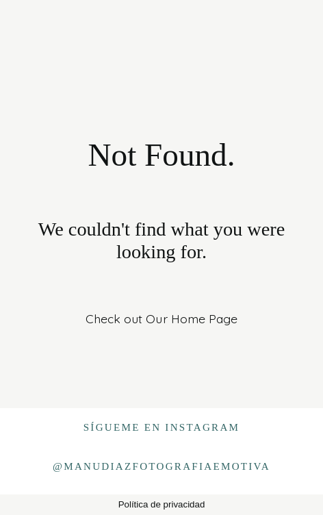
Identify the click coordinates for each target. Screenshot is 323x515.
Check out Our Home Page (161, 318)
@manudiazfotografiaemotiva (161, 466)
